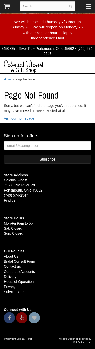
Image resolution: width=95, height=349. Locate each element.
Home (7, 79)
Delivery (10, 277)
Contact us (12, 266)
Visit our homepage (19, 118)
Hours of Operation (19, 282)
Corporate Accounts (19, 271)
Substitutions (14, 292)
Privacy (9, 287)
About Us (11, 256)
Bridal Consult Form (19, 261)
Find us (9, 200)
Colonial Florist (47, 67)
